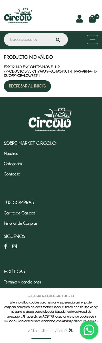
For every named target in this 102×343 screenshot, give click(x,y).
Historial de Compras (20, 223)
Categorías (13, 164)
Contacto (12, 174)
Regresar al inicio (27, 86)
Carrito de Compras (19, 213)
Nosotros (10, 154)
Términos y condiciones (22, 282)
